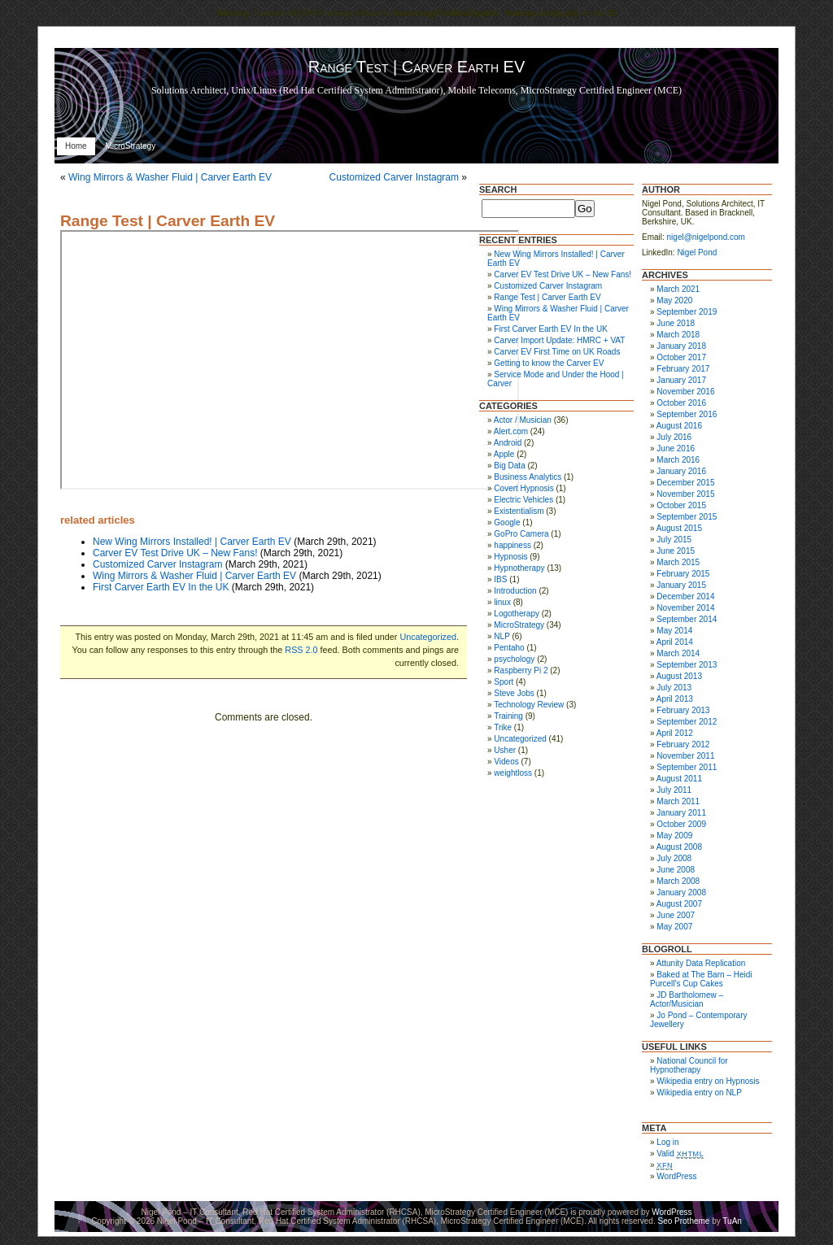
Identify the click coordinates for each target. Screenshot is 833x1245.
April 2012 (674, 733)
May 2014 (674, 630)
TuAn (732, 1221)
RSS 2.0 (301, 650)
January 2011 (681, 812)
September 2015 (686, 516)
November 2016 (685, 391)
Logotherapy (516, 613)
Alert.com (511, 431)
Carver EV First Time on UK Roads (557, 351)
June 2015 (675, 550)
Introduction (515, 590)
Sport (503, 681)
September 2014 (686, 619)
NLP (501, 636)
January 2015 (681, 585)
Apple (504, 454)
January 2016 (681, 471)
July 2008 (673, 858)
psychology (514, 659)
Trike (503, 727)
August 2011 (679, 778)
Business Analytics (527, 476)
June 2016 (675, 448)
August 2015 (679, 528)
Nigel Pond (697, 252)
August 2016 (679, 425)
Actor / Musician (523, 420)
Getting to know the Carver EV (549, 363)
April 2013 (674, 698)
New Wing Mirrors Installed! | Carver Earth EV (192, 541)
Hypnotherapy (519, 568)
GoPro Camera (521, 533)
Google (507, 522)
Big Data (509, 465)
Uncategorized (427, 637)
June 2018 (675, 323)
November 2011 (685, 755)
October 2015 (681, 505)
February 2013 (682, 710)
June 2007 (675, 915)
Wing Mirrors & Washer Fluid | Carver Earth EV (170, 177)
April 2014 (674, 642)
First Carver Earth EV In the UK (161, 587)
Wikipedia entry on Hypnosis (707, 1081)
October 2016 (681, 402)
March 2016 (678, 459)
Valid (680, 1153)
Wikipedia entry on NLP (699, 1092)
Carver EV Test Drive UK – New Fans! (175, 553)
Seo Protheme (683, 1221)
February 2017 (682, 368)
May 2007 (674, 926)
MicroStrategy (130, 145)
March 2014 (678, 653)
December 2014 (685, 596)
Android (507, 442)
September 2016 (686, 414)
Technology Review (529, 704)
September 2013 (686, 664)
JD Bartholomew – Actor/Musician (686, 999)
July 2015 (673, 539)
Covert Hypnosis (523, 488)
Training (508, 716)
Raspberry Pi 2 (520, 670)
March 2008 (678, 881)
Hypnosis (510, 556)
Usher (505, 750)
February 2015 (682, 573)
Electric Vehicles (523, 499)
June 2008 (675, 869)
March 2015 (678, 562)
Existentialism (518, 511)
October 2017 (681, 357)
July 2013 (673, 687)
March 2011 (678, 801)
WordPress (676, 1176)
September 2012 (686, 721)
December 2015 (685, 482)
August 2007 (679, 903)
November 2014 (685, 607)
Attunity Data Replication (701, 963)
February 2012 (682, 744)
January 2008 (681, 892)
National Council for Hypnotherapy (689, 1065)
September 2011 (686, 767)
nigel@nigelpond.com (706, 237)
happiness (512, 545)
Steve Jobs (514, 693)
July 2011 (673, 790)
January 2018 (681, 346)
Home (76, 145)
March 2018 (678, 334)
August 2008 (679, 846)
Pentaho (509, 647)
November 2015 (685, 494)
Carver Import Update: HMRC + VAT (559, 340)
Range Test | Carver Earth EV (167, 220)
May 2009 (674, 835)
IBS (500, 579)
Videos (506, 761)
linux (502, 602)
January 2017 (681, 380)
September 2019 (686, 311)
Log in (667, 1142)
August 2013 (679, 676)
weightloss (513, 772)
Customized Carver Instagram (394, 177)
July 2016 (673, 437)
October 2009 (681, 824)
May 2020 (674, 300)
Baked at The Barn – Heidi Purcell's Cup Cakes (701, 979)
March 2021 (678, 289)
